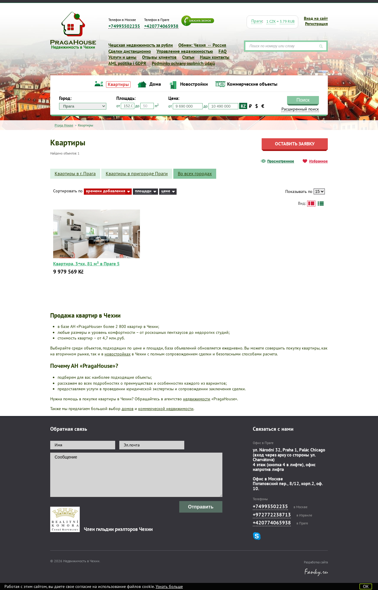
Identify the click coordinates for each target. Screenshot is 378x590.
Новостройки (194, 84)
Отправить (201, 506)
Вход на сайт (316, 18)
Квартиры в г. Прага (75, 173)
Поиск (302, 100)
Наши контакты (214, 57)
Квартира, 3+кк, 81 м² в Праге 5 (86, 263)
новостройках (118, 354)
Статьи (188, 57)
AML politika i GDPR (127, 63)
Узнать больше (169, 586)
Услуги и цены (122, 57)
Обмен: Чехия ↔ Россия (202, 45)
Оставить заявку (295, 144)
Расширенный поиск (300, 109)
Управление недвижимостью (185, 51)
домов (127, 408)
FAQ (223, 51)
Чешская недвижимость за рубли (140, 45)
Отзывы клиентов (159, 57)
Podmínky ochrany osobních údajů (183, 63)
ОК (366, 586)
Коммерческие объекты (252, 84)
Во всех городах (195, 173)
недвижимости (196, 399)
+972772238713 (272, 514)
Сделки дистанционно (129, 51)
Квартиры (118, 84)
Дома (155, 84)
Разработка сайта (316, 562)
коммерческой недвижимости (165, 408)
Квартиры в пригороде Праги (137, 173)
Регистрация (316, 23)
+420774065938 (161, 26)
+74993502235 (124, 26)
